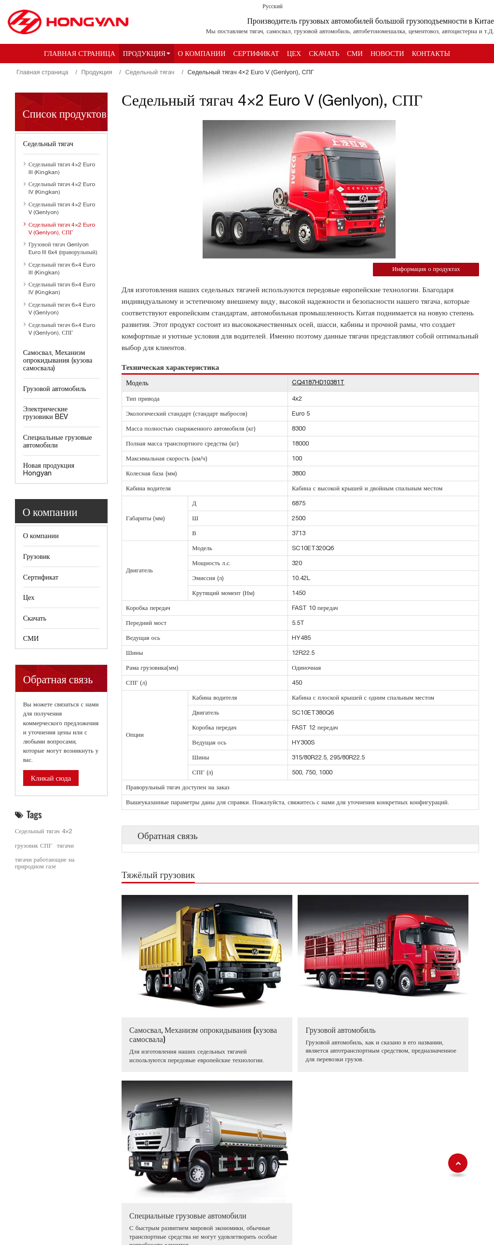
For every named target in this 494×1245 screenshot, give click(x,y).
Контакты (431, 53)
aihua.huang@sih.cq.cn (338, 1119)
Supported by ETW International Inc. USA (247, 1231)
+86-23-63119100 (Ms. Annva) (348, 1106)
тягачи (65, 845)
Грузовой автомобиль (286, 989)
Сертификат (256, 53)
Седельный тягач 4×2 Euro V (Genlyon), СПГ (62, 228)
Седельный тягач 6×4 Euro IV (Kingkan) (62, 288)
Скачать (324, 53)
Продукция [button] (144, 53)
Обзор (29, 1191)
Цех (294, 53)
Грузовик (36, 556)
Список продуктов (65, 113)
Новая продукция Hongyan (48, 469)
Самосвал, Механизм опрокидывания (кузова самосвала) (167, 998)
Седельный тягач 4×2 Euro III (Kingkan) (62, 168)
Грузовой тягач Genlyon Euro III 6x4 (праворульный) (62, 248)
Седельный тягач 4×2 (43, 831)
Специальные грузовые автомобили (410, 993)
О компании (202, 53)
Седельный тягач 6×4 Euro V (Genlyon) (62, 308)
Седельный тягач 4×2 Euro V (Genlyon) (62, 208)
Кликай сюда (51, 778)
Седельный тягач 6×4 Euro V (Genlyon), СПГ (62, 329)
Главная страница (79, 53)
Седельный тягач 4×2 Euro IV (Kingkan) (62, 188)
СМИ (355, 53)
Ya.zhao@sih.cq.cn (332, 1174)
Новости (387, 53)
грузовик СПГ (34, 845)
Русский (272, 6)
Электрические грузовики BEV (45, 412)
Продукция (96, 72)
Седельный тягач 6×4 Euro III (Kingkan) (62, 268)
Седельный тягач (149, 72)
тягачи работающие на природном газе (45, 863)
